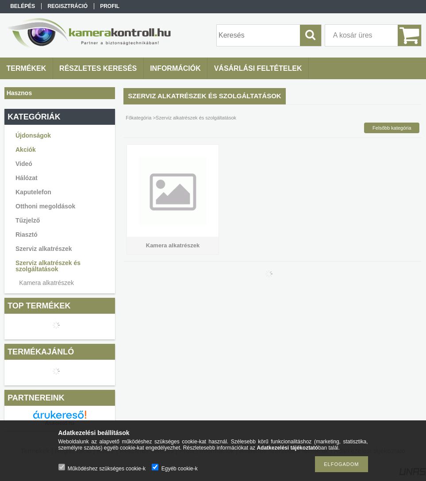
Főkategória (138, 117)
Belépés (22, 6)
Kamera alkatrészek (46, 282)
